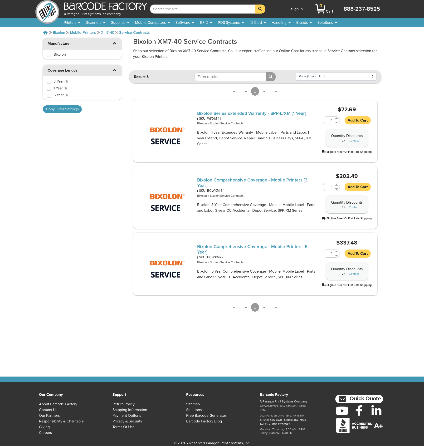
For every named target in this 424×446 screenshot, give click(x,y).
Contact (354, 140)
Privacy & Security (127, 421)
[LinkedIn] (376, 411)
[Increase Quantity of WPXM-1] (337, 118)
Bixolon (59, 32)
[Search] (260, 9)
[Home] (45, 32)
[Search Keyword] (202, 9)
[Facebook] (359, 410)
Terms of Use (123, 427)
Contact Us (48, 410)
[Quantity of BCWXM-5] (328, 254)
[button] (114, 43)
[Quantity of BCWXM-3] (328, 187)
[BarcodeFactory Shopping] (320, 9)
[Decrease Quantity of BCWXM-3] (337, 189)
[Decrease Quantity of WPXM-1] (337, 122)
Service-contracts (134, 32)
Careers (45, 433)
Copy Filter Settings (62, 109)
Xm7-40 (107, 32)
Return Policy (123, 404)
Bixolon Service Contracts (227, 123)
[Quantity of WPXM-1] (328, 120)
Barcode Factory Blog (204, 421)
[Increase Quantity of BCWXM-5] (337, 252)
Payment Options (126, 415)
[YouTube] (342, 411)
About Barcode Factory (58, 404)
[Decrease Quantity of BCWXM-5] (337, 256)
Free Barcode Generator (206, 415)
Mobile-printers (83, 32)
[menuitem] (72, 22)
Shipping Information (129, 410)
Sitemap (193, 404)
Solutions (194, 410)
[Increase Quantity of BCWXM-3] (337, 185)
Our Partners (49, 415)
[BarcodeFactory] (47, 9)
